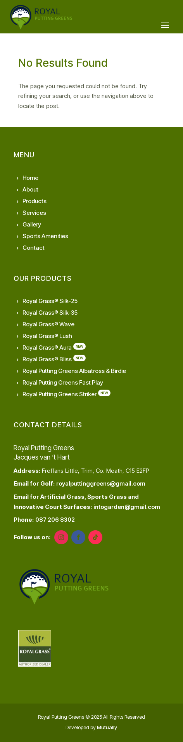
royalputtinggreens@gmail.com (100, 483)
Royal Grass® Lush (47, 336)
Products (34, 201)
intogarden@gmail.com (126, 506)
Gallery (31, 224)
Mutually (107, 727)
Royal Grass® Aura (47, 347)
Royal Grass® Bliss (47, 359)
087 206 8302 (55, 519)
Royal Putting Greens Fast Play (62, 382)
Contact (33, 247)
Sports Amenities (45, 236)
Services (34, 212)
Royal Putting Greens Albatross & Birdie (74, 370)
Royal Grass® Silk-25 (50, 301)
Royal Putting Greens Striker (59, 394)
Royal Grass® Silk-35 (50, 312)
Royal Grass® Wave (48, 324)
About (30, 189)
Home (30, 177)
